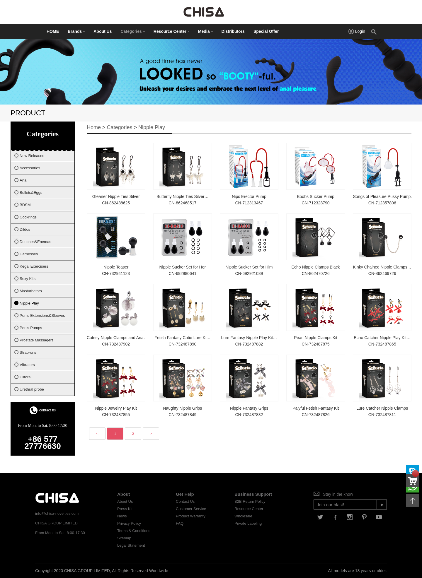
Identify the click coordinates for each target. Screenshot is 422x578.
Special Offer (266, 31)
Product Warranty (190, 516)
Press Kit (124, 509)
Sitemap (124, 538)
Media (205, 31)
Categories (132, 31)
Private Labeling (248, 523)
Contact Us (185, 501)
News (122, 516)
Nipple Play (151, 127)
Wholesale (243, 516)
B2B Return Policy (250, 501)
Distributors (233, 31)
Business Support (253, 494)
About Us (102, 31)
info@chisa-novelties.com (57, 513)
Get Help (185, 494)
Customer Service (191, 509)
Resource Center (171, 31)
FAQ (179, 523)
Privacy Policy (129, 523)
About (123, 494)
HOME (53, 31)
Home (94, 127)
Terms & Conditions (133, 531)
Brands (76, 31)
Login (356, 31)
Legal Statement (131, 545)
